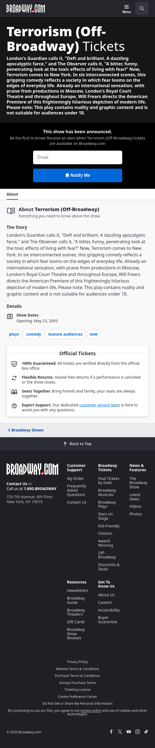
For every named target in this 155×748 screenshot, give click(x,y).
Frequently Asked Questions (76, 490)
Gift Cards (76, 621)
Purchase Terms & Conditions (77, 675)
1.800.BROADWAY (40, 488)
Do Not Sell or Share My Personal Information (77, 703)
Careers (105, 602)
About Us (106, 594)
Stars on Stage (105, 516)
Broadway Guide (76, 600)
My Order (75, 478)
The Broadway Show (139, 483)
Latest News (135, 496)
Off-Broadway (107, 555)
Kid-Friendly (108, 525)
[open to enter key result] (141, 8)
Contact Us (17, 483)
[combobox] (139, 8)
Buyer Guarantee (107, 619)
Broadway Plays (107, 504)
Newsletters (77, 590)
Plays (14, 334)
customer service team (99, 405)
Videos (136, 506)
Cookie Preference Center (77, 696)
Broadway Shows (25, 430)
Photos (136, 513)
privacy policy (91, 710)
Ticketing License (78, 689)
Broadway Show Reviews (76, 634)
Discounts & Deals (109, 566)
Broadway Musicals (107, 492)
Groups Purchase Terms (77, 682)
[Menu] (126, 9)
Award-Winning (105, 543)
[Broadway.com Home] (26, 8)
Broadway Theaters (76, 612)
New (94, 334)
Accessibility (109, 610)
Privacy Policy (77, 661)
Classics (105, 533)
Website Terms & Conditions (77, 669)
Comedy (33, 334)
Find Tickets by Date (108, 480)
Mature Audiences (65, 334)
